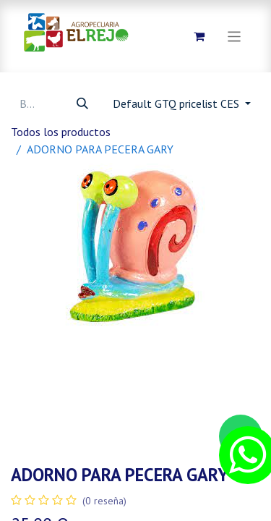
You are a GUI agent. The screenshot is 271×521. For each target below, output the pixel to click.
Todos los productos (61, 131)
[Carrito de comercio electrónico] (199, 36)
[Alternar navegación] (234, 36)
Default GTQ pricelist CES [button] (177, 103)
